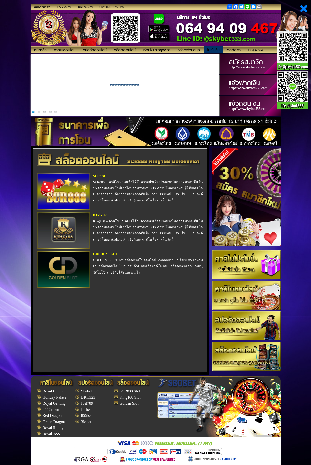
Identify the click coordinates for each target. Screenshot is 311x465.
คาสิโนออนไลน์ (64, 50)
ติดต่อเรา (234, 50)
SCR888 (99, 176)
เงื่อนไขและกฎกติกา (156, 50)
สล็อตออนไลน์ (125, 50)
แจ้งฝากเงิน (63, 7)
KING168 (100, 215)
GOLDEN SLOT (105, 254)
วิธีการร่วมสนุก (189, 50)
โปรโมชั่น (213, 50)
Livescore (255, 50)
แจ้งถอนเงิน (85, 7)
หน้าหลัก (40, 50)
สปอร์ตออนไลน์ (95, 50)
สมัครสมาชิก (42, 7)
